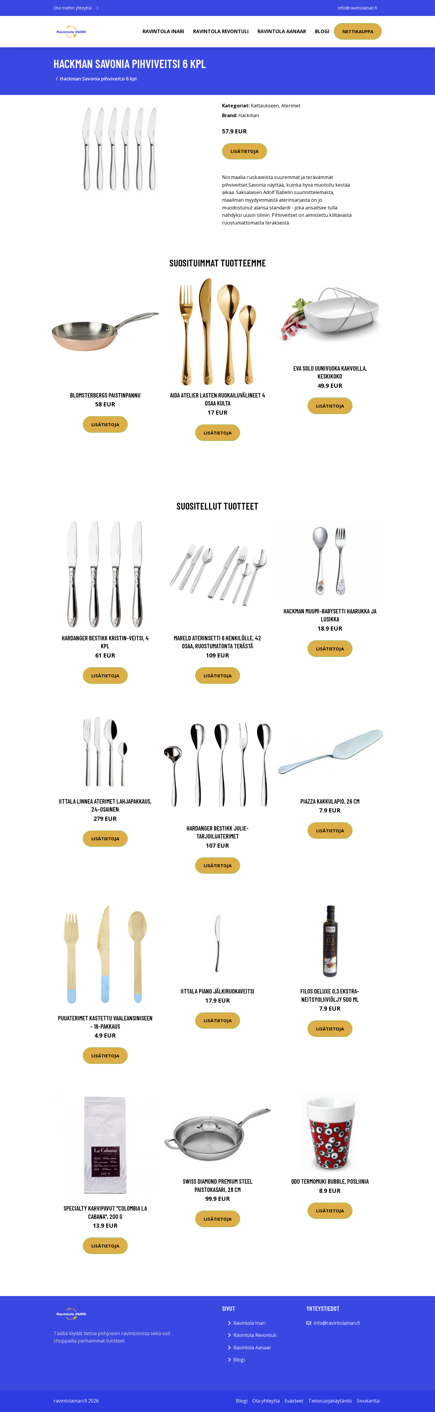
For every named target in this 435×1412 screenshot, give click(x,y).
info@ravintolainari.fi (357, 8)
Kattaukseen (265, 105)
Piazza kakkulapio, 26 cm (330, 801)
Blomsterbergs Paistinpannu (105, 395)
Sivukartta (368, 1401)
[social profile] (98, 8)
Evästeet (293, 1401)
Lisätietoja (244, 151)
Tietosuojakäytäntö (330, 1401)
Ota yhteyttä (266, 1401)
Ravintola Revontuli (221, 31)
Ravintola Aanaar (282, 31)
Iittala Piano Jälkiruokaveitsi (217, 991)
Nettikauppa (357, 31)
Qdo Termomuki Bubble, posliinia (330, 1181)
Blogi (322, 31)
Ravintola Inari (163, 31)
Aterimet (290, 105)
